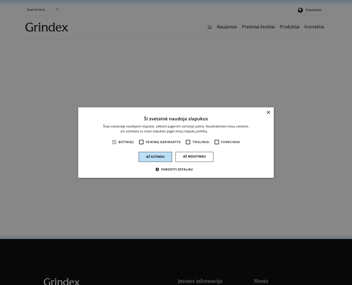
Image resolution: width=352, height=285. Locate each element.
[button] (176, 169)
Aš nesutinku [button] (194, 156)
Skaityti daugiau (220, 131)
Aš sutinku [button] (155, 157)
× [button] (268, 112)
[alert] (176, 142)
